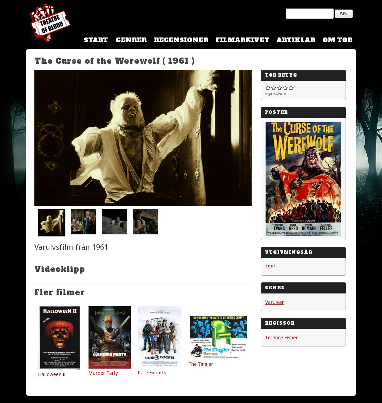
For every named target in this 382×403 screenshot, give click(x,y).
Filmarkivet (242, 40)
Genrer (131, 40)
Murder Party (103, 373)
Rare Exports (152, 372)
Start (96, 40)
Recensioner (181, 40)
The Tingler (201, 364)
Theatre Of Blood (48, 23)
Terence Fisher (281, 337)
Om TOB (337, 40)
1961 (270, 266)
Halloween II (51, 374)
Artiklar (295, 40)
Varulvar (274, 302)
